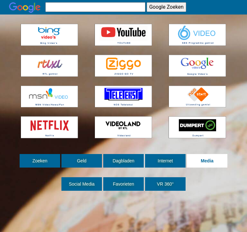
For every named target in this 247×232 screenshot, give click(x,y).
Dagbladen (123, 160)
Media (207, 160)
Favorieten (123, 184)
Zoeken (40, 160)
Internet (165, 160)
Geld (82, 160)
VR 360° (165, 184)
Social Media (82, 184)
